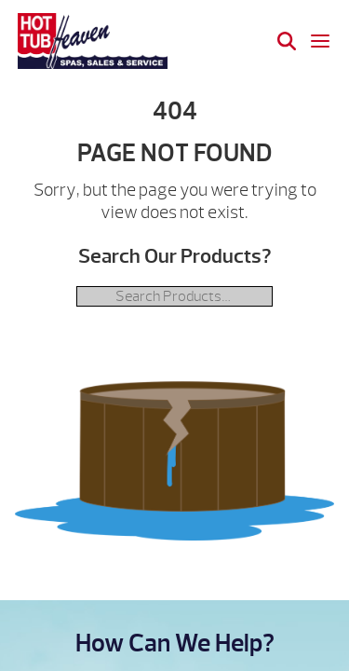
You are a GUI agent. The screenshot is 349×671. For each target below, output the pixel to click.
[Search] (286, 41)
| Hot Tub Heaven (93, 41)
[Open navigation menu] (320, 41)
